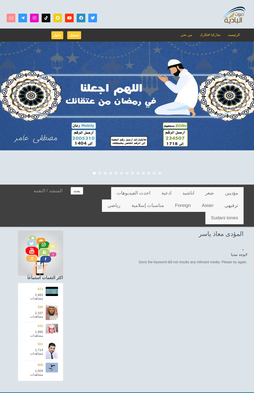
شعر (220, 193)
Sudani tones (184, 205)
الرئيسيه (234, 34)
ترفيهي (143, 193)
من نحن (189, 34)
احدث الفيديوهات (167, 193)
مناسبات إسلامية (228, 205)
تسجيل (74, 35)
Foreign (110, 193)
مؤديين (235, 193)
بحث (76, 191)
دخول (57, 35)
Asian (127, 193)
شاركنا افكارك (211, 34)
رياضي (205, 205)
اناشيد (205, 193)
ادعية (190, 193)
